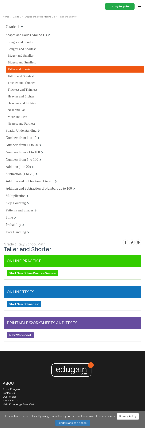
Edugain (6, 4)
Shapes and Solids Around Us (40, 16)
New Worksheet (20, 335)
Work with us (10, 400)
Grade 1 (17, 16)
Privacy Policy (127, 416)
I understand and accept (72, 422)
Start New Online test (24, 304)
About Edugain (11, 389)
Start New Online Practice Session (32, 273)
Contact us (9, 393)
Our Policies (9, 396)
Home (6, 16)
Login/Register (120, 6)
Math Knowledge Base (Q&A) (19, 404)
